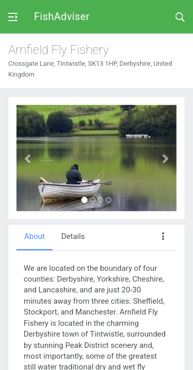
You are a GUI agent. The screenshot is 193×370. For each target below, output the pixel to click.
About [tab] (34, 236)
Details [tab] (73, 236)
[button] (28, 158)
